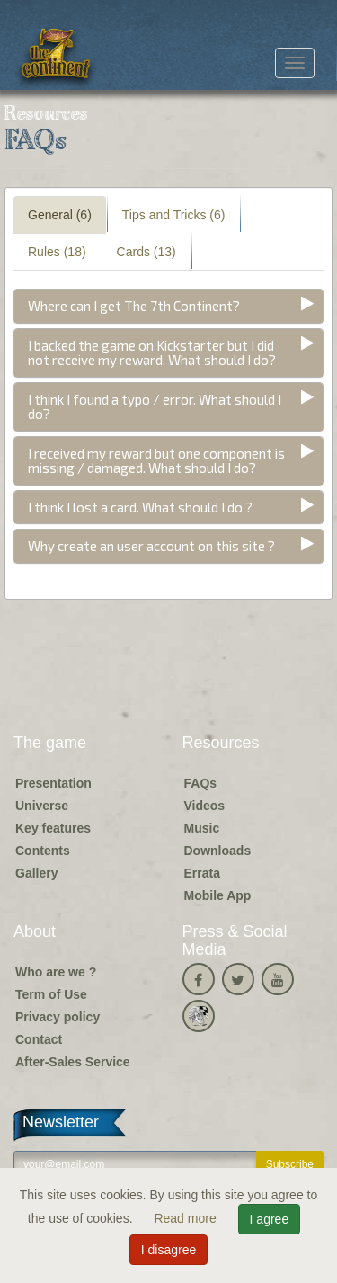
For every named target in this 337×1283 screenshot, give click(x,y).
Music (202, 828)
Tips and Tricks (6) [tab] (174, 215)
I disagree (168, 1250)
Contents (42, 850)
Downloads (218, 850)
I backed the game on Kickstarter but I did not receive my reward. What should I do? (152, 353)
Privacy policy (57, 1017)
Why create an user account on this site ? (151, 546)
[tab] (168, 306)
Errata (202, 873)
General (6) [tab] (60, 215)
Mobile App (218, 895)
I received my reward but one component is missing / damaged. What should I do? (156, 461)
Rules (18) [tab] (57, 252)
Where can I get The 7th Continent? (134, 306)
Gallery (36, 873)
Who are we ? (55, 972)
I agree (269, 1219)
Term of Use (51, 994)
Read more (186, 1218)
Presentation (53, 783)
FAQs (200, 783)
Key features (53, 828)
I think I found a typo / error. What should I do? (154, 407)
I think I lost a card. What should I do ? (140, 507)
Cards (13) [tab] (146, 252)
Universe (41, 805)
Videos (205, 805)
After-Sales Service (72, 1062)
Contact (38, 1039)
